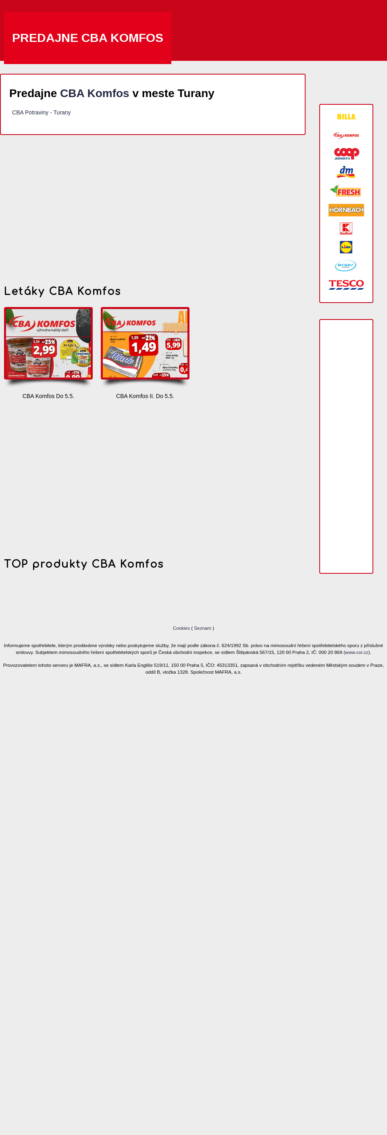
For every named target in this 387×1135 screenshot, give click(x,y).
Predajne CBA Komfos (87, 37)
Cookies (182, 628)
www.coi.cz (356, 652)
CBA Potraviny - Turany (41, 112)
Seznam (202, 628)
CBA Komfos (94, 93)
